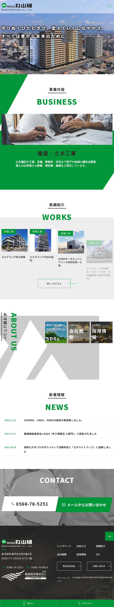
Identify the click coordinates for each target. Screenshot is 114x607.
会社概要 (61, 554)
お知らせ (81, 546)
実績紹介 (100, 546)
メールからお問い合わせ (87, 515)
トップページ (64, 546)
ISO (98, 554)
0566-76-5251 (27, 513)
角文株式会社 (69, 566)
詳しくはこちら (54, 290)
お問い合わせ (99, 566)
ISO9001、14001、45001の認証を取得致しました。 (54, 429)
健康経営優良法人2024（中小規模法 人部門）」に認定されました (60, 445)
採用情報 (81, 554)
